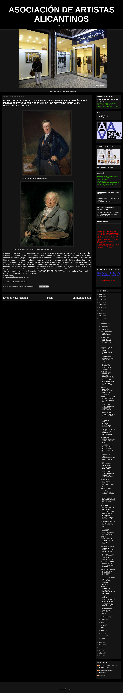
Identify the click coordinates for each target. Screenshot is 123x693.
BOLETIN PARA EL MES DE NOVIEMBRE (107, 333)
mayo (103, 628)
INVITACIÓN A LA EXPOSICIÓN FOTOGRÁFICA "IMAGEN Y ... (106, 366)
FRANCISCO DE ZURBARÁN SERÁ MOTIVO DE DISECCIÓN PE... (107, 382)
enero (103, 638)
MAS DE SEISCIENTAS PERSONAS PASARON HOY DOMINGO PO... (107, 465)
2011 (101, 653)
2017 (101, 318)
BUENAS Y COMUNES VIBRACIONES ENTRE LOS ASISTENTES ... (108, 572)
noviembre (104, 326)
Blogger (69, 689)
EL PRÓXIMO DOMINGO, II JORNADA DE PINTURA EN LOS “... (107, 341)
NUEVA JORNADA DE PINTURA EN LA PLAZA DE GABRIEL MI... (108, 399)
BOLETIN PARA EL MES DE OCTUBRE (108, 605)
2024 (101, 299)
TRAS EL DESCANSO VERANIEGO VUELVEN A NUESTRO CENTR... (108, 581)
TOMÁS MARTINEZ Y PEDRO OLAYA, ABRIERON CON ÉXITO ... (107, 611)
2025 (101, 297)
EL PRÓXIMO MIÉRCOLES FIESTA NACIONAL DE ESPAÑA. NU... (107, 532)
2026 (101, 294)
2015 (101, 642)
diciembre (104, 324)
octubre (103, 329)
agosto (103, 619)
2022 (101, 305)
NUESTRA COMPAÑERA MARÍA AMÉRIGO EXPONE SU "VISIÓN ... (107, 391)
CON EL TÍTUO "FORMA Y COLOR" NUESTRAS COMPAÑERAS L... (108, 474)
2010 (101, 655)
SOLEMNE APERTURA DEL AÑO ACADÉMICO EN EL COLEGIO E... (107, 448)
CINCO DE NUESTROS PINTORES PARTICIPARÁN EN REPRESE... (108, 590)
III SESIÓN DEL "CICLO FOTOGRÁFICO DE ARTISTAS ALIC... (108, 457)
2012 (101, 650)
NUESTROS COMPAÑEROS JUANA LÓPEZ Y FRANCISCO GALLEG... (107, 540)
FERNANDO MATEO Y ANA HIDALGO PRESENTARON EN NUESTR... (108, 564)
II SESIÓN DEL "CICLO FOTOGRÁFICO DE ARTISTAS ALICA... (108, 598)
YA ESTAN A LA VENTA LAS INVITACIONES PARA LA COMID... (107, 374)
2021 (101, 308)
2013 (101, 647)
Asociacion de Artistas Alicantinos (106, 671)
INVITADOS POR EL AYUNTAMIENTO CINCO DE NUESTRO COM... (107, 556)
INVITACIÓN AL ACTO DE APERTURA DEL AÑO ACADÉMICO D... (108, 500)
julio (102, 622)
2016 (101, 321)
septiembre (104, 617)
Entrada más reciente (15, 297)
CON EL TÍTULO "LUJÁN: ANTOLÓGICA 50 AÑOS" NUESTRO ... (107, 492)
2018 (101, 316)
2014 (101, 645)
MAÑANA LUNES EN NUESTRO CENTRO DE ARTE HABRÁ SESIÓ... (107, 549)
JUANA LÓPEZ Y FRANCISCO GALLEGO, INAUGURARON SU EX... (108, 483)
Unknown (102, 675)
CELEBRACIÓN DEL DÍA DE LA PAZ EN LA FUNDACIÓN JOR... (107, 359)
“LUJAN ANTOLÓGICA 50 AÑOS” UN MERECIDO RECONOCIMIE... (108, 432)
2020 (101, 310)
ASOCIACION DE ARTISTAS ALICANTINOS (108, 666)
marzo (103, 633)
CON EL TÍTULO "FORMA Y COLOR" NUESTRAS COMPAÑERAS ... (108, 407)
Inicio (50, 297)
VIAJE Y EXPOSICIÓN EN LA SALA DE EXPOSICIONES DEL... (108, 524)
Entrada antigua (81, 297)
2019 (101, 313)
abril (102, 630)
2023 (101, 302)
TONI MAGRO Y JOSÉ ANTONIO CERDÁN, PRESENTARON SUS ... (108, 415)
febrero (103, 636)
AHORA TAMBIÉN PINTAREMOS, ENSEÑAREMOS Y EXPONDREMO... (107, 516)
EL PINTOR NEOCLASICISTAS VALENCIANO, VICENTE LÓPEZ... (107, 508)
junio (102, 625)
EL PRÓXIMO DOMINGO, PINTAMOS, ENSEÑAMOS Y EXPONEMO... (106, 423)
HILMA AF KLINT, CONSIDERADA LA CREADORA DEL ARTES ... (107, 440)
